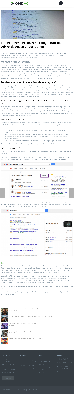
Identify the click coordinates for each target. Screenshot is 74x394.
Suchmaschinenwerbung (27, 364)
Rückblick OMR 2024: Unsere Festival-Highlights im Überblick (23, 323)
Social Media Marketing (27, 368)
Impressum (42, 372)
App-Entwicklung (7, 375)
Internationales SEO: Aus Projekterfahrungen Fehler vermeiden (24, 309)
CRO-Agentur (6, 367)
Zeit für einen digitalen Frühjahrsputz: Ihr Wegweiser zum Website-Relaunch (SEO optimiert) (30, 331)
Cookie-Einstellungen (45, 367)
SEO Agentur (6, 359)
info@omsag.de (63, 371)
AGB (40, 375)
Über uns (42, 359)
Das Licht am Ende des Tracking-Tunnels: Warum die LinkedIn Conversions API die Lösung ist (30, 316)
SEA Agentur (6, 361)
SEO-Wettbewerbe (44, 361)
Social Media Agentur (8, 372)
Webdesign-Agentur (8, 364)
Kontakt (41, 364)
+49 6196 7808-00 (63, 366)
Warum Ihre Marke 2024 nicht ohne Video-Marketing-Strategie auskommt (26, 338)
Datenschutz (43, 369)
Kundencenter (8, 378)
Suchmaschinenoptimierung (28, 360)
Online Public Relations (9, 369)
